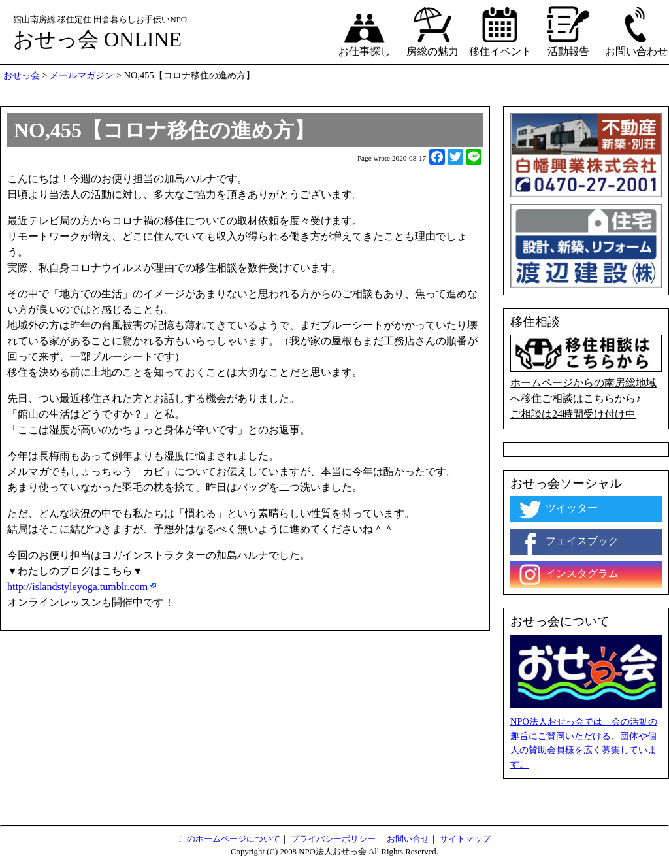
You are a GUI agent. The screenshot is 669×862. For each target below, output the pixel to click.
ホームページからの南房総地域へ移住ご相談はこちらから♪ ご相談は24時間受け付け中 (586, 377)
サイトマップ (465, 839)
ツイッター (557, 509)
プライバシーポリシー (333, 839)
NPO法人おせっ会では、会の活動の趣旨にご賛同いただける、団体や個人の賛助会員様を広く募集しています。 (583, 742)
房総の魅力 (432, 31)
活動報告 (568, 31)
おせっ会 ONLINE (97, 39)
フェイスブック (568, 542)
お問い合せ (408, 839)
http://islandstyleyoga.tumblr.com (77, 586)
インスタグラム (568, 574)
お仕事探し (364, 31)
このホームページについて (229, 839)
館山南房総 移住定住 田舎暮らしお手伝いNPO (100, 19)
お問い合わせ (636, 31)
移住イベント (500, 31)
